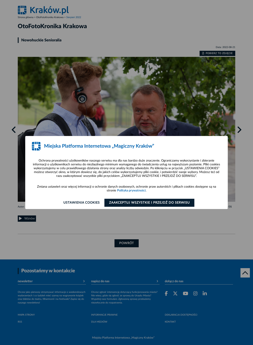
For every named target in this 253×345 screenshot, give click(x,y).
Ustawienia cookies (81, 202)
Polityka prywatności (131, 190)
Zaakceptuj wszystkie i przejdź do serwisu (149, 202)
